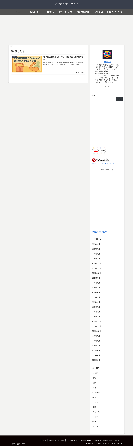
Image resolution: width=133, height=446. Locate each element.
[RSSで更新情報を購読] (108, 86)
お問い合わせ (97, 440)
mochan (107, 62)
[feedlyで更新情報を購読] (106, 86)
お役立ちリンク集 (99, 232)
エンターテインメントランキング (103, 163)
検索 (93, 95)
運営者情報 (61, 440)
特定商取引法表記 (86, 440)
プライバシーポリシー (72, 440)
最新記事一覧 (52, 440)
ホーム (44, 440)
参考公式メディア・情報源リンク (113, 440)
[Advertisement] (66, 30)
